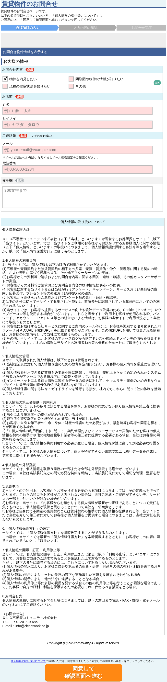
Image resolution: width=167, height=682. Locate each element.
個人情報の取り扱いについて (28, 661)
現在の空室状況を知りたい (29, 86)
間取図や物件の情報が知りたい (99, 79)
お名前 (7, 96)
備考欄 (7, 180)
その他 (80, 86)
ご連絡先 (9, 135)
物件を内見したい (23, 79)
